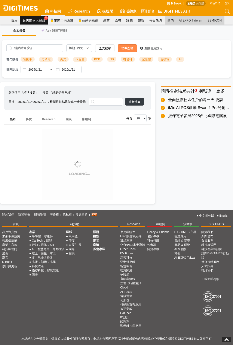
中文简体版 (206, 215)
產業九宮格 (9, 244)
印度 (72, 240)
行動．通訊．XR (43, 244)
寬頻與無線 (127, 279)
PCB (97, 59)
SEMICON (214, 20)
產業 (106, 20)
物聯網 (124, 274)
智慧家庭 (126, 270)
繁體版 (191, 3)
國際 (72, 249)
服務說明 (40, 214)
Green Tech (128, 249)
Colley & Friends (158, 232)
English (224, 215)
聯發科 (127, 59)
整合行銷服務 (210, 262)
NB (112, 59)
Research (79, 11)
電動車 (27, 59)
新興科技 (126, 257)
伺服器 (80, 59)
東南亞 (73, 236)
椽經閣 (105, 11)
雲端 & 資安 (182, 240)
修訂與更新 (9, 266)
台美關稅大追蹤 (35, 19)
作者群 (151, 244)
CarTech (125, 313)
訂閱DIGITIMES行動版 (215, 255)
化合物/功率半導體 (132, 244)
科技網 (53, 11)
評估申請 (215, 3)
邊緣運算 (126, 240)
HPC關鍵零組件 (131, 236)
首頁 (14, 20)
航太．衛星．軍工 (44, 253)
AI (180, 59)
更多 (220, 90)
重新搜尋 (135, 102)
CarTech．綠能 (42, 240)
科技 (29, 119)
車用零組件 (127, 232)
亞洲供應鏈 (127, 262)
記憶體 (146, 59)
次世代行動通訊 (130, 283)
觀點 (141, 20)
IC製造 (124, 321)
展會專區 (99, 249)
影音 (147, 11)
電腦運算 (126, 296)
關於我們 (8, 214)
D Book (174, 3)
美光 (63, 59)
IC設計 (124, 317)
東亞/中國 (75, 244)
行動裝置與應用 (130, 304)
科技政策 (38, 266)
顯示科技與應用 (130, 326)
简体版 (200, 3)
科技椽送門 (9, 249)
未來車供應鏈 (61, 20)
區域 (118, 20)
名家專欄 (153, 236)
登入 (227, 3)
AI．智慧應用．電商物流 (48, 249)
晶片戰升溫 (9, 232)
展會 (5, 253)
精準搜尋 (127, 48)
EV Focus (126, 253)
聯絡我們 (207, 270)
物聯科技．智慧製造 (45, 270)
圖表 (69, 119)
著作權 (54, 214)
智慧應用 (180, 236)
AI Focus (126, 291)
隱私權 (67, 214)
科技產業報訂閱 (211, 249)
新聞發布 (24, 214)
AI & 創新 (180, 249)
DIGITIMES (216, 224)
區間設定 (12, 69)
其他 (177, 253)
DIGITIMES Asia (174, 11)
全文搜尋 (105, 48)
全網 (12, 119)
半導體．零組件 (42, 236)
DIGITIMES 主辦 (185, 232)
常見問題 (82, 214)
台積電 (164, 59)
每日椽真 (155, 20)
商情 (170, 20)
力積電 (46, 59)
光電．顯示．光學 (44, 262)
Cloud (124, 287)
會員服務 (207, 240)
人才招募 (207, 266)
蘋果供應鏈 (88, 20)
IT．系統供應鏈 (42, 257)
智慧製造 (126, 266)
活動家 (128, 11)
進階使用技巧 (151, 48)
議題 (129, 20)
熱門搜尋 (12, 59)
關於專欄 (153, 249)
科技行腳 (153, 240)
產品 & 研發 (182, 244)
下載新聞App (210, 279)
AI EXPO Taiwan (190, 20)
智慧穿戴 (126, 308)
